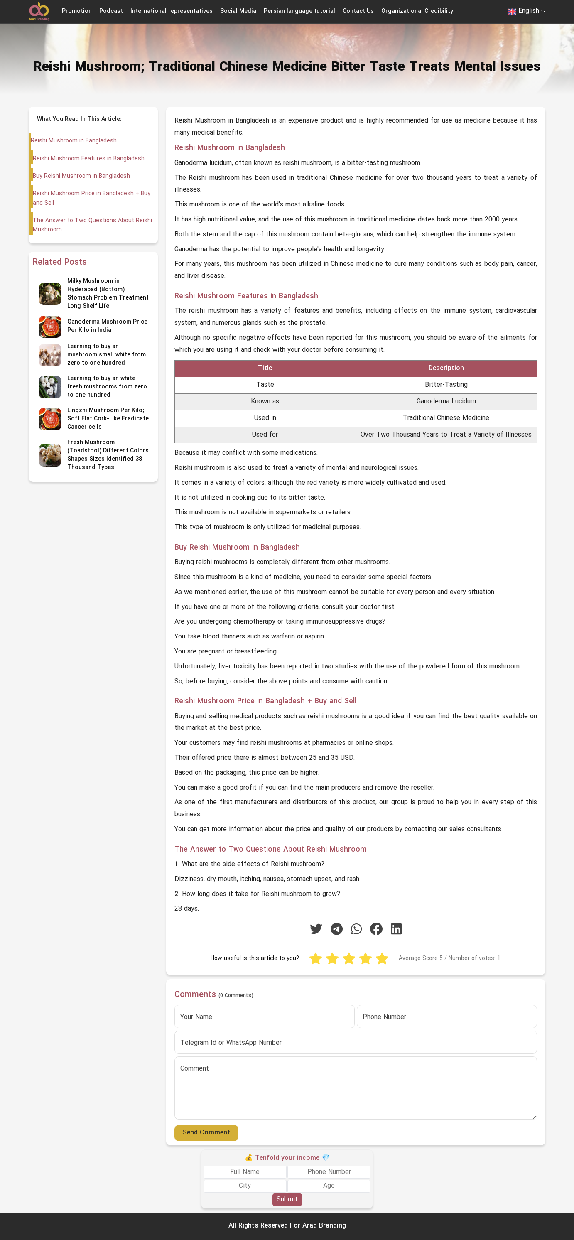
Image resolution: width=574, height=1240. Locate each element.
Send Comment (206, 1132)
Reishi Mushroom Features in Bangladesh (89, 159)
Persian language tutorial (299, 11)
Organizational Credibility (417, 11)
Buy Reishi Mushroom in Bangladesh (81, 176)
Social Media (238, 11)
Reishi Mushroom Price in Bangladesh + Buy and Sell (91, 198)
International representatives (171, 11)
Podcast (111, 11)
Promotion (77, 11)
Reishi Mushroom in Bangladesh (74, 141)
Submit (287, 1199)
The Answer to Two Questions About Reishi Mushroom (92, 225)
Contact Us (358, 11)
